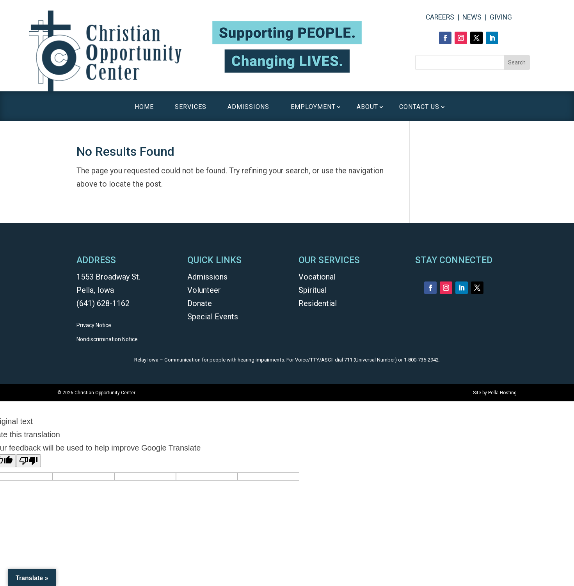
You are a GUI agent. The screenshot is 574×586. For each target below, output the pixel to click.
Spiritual (313, 290)
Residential (318, 303)
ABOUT (367, 107)
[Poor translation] (28, 460)
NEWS (472, 17)
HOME (144, 107)
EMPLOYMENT (313, 107)
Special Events (212, 316)
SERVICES (190, 107)
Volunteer (204, 290)
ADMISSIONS (248, 107)
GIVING (501, 17)
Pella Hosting (502, 392)
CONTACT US (419, 107)
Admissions (207, 276)
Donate (199, 303)
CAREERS (440, 17)
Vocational (317, 276)
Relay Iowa (146, 360)
